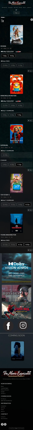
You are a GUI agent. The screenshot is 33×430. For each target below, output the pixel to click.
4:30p (20, 105)
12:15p (5, 245)
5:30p (12, 115)
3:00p (5, 115)
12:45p (5, 204)
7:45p (19, 115)
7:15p (19, 164)
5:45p (20, 204)
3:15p (13, 204)
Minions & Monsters (5, 389)
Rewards (20, 7)
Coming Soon (10, 7)
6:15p (20, 245)
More (24, 7)
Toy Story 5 (3, 393)
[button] (16, 10)
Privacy (2, 409)
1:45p (5, 164)
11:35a (5, 105)
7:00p (5, 56)
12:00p (5, 155)
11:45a (5, 65)
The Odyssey (3, 398)
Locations (28, 7)
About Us (3, 411)
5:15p (20, 65)
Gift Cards (16, 7)
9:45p (12, 56)
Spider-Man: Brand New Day (6, 400)
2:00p (13, 105)
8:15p (27, 204)
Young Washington (4, 388)
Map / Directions (4, 418)
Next (31, 19)
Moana (2, 386)
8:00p (27, 245)
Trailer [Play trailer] (30, 70)
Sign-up (16, 12)
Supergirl (2, 391)
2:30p (13, 65)
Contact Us (3, 416)
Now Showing (4, 7)
